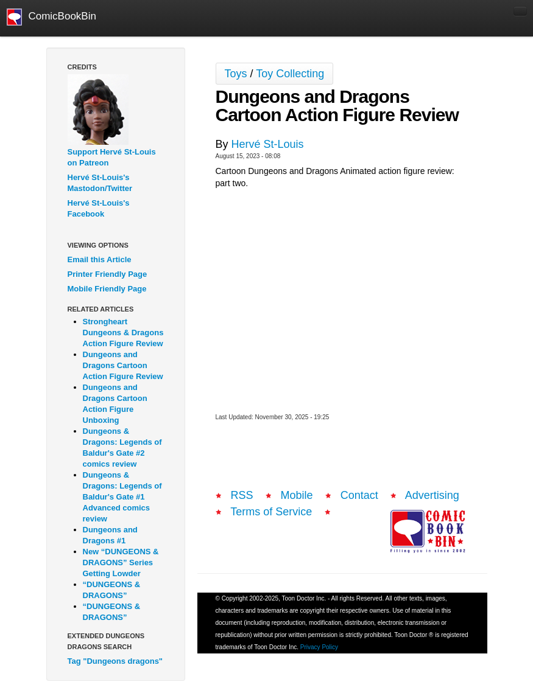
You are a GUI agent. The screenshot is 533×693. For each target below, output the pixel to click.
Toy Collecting (290, 74)
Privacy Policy (319, 647)
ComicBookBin (51, 17)
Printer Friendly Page (107, 274)
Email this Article (100, 259)
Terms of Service (271, 512)
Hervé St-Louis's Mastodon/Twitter (100, 183)
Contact (359, 495)
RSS (242, 495)
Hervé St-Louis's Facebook (99, 208)
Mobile (297, 495)
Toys (236, 74)
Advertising (432, 495)
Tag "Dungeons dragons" (115, 661)
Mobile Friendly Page (107, 288)
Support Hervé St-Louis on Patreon (112, 157)
